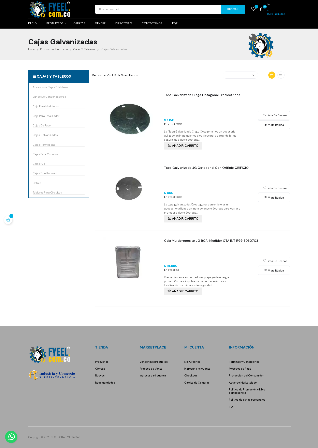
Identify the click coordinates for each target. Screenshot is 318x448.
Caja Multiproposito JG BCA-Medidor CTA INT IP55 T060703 (211, 241)
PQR (231, 406)
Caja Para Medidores (46, 106)
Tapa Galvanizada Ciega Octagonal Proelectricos (202, 95)
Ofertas (100, 368)
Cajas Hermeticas (44, 144)
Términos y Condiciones (244, 362)
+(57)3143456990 (278, 12)
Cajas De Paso (42, 125)
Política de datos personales (247, 399)
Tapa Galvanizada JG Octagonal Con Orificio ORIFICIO (206, 168)
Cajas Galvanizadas (45, 135)
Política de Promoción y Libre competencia (247, 391)
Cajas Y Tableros (54, 76)
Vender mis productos (154, 362)
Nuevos (100, 375)
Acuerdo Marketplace (243, 382)
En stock (170, 124)
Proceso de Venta (151, 368)
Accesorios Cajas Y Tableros (50, 87)
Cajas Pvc (39, 164)
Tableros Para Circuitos (47, 192)
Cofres (37, 183)
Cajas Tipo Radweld (45, 173)
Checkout (190, 375)
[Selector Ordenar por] (240, 75)
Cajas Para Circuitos (45, 154)
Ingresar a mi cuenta (153, 375)
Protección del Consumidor (246, 375)
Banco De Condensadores (49, 96)
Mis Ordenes (192, 362)
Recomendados (105, 382)
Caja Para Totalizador (46, 116)
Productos (102, 362)
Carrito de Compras (196, 382)
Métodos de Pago (240, 368)
